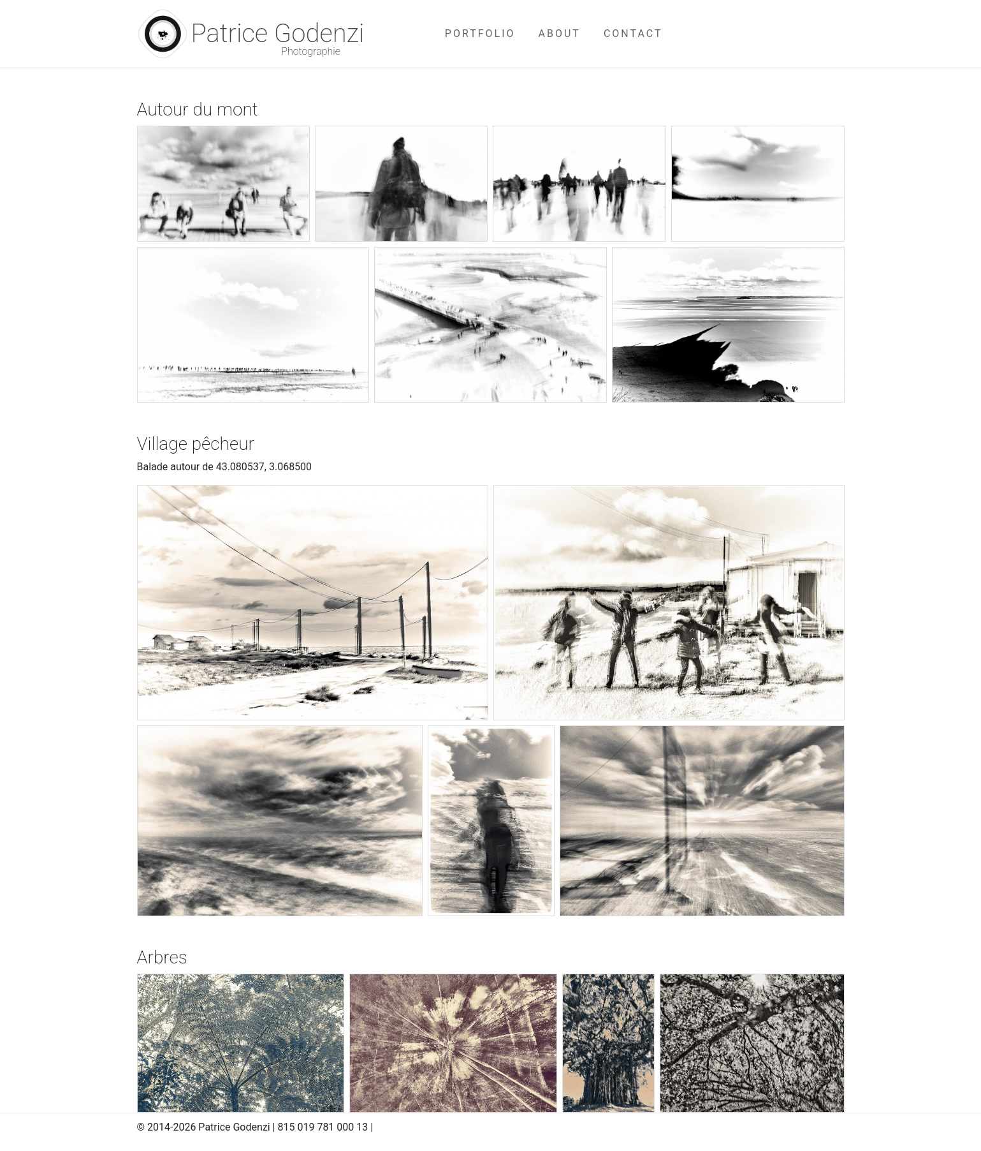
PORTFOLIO (480, 33)
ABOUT (560, 33)
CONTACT (633, 33)
